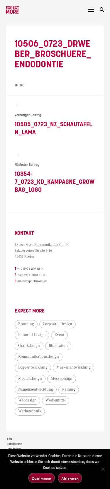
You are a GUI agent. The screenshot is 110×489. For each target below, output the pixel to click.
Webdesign (27, 401)
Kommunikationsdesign (38, 357)
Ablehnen (70, 478)
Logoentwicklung (33, 368)
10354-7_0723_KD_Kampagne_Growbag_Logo (55, 173)
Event (59, 335)
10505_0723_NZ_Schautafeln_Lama (55, 119)
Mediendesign (30, 379)
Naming (68, 390)
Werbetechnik (29, 412)
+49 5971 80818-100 (31, 276)
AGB (9, 439)
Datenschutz (14, 444)
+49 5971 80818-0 (30, 270)
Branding (26, 324)
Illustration (58, 346)
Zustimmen (41, 478)
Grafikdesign (29, 346)
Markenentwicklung (73, 368)
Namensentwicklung (35, 390)
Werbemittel (55, 401)
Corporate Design (57, 324)
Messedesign (61, 379)
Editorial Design (32, 335)
